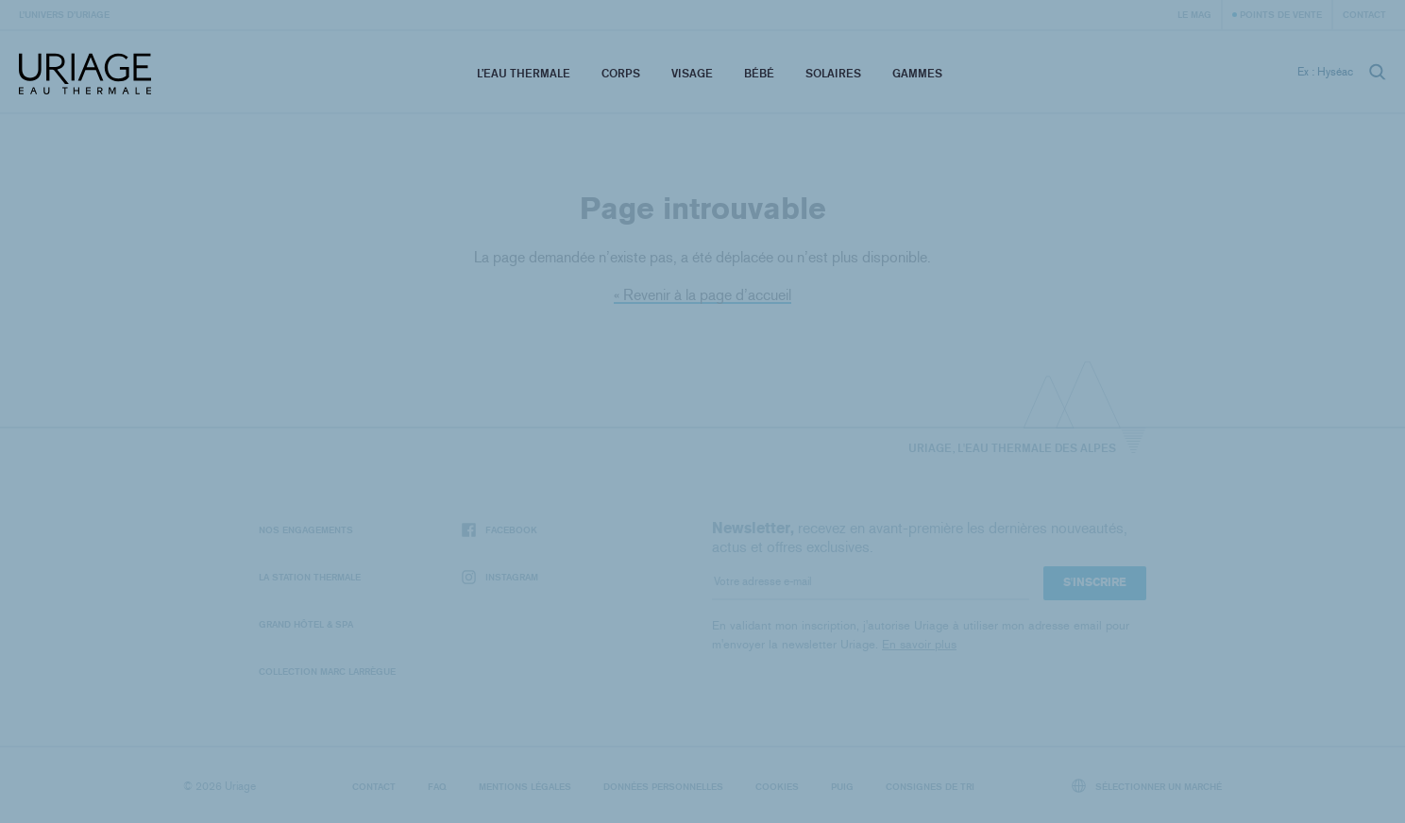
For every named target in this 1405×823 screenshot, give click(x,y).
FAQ (437, 786)
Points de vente (1281, 14)
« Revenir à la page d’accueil (702, 295)
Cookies (777, 786)
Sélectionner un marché (1147, 786)
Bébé (759, 73)
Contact (1364, 14)
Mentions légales (525, 786)
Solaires (833, 73)
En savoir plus (919, 644)
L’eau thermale (523, 73)
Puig (842, 786)
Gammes (917, 73)
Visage (692, 73)
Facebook (499, 530)
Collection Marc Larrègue (327, 671)
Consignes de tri (930, 786)
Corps (620, 73)
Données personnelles (663, 786)
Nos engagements (306, 529)
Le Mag (1194, 14)
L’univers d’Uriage (64, 14)
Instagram (500, 577)
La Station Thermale (310, 576)
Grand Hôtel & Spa (306, 624)
